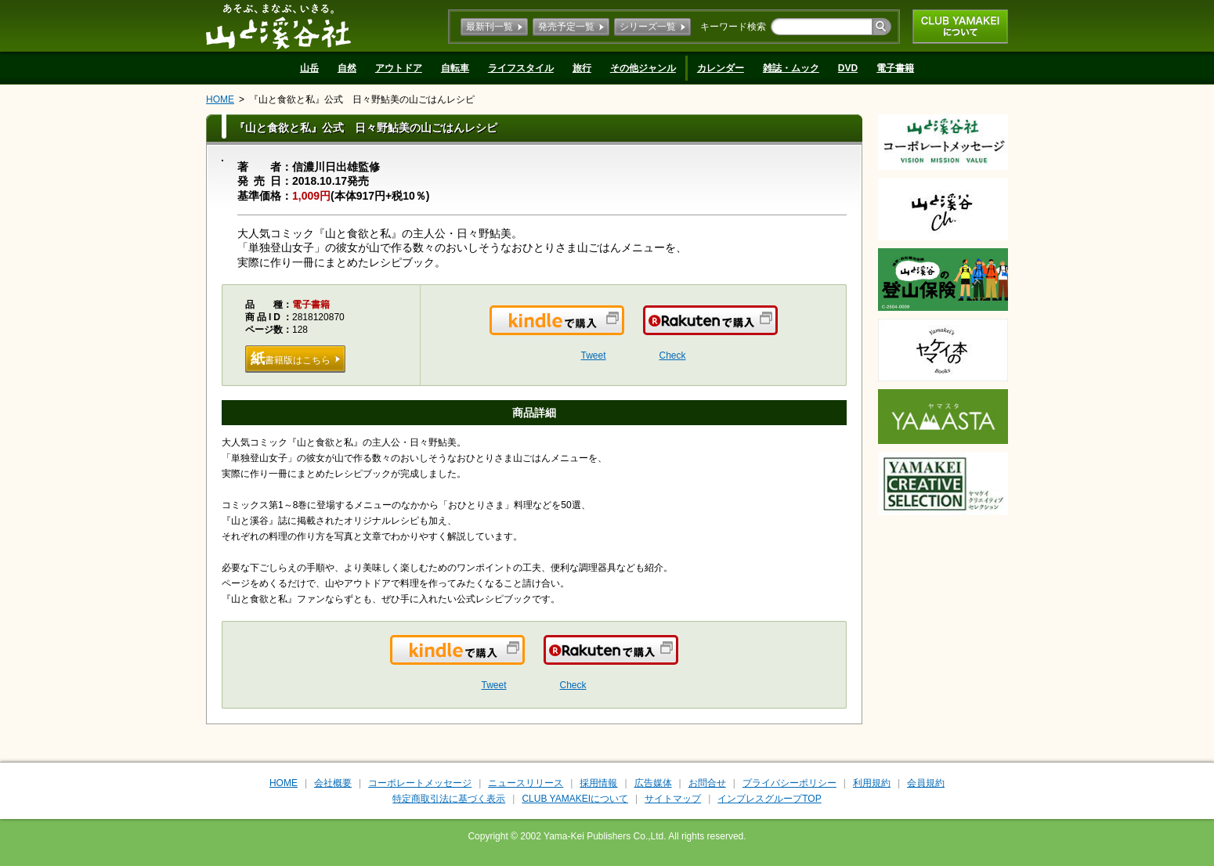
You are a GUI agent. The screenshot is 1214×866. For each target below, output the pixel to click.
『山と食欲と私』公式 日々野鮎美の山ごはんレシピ (362, 99)
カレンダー (720, 68)
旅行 (582, 68)
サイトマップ (673, 798)
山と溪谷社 (278, 26)
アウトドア (398, 68)
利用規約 (872, 783)
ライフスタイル (521, 68)
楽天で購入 (776, 329)
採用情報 (598, 783)
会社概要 (333, 783)
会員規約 (926, 783)
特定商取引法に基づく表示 (448, 798)
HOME (220, 99)
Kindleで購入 (623, 329)
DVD (848, 68)
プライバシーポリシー (789, 783)
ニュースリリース (525, 783)
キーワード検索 (733, 26)
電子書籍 (895, 68)
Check (672, 355)
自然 (347, 68)
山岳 (309, 68)
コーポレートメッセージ (420, 783)
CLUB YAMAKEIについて (960, 26)
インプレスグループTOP (769, 798)
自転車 (455, 68)
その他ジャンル (643, 68)
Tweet (592, 355)
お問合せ (707, 783)
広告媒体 (653, 783)
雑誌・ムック (791, 68)
